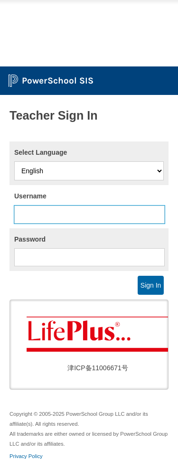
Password (30, 239)
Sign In (151, 285)
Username (30, 196)
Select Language (40, 152)
